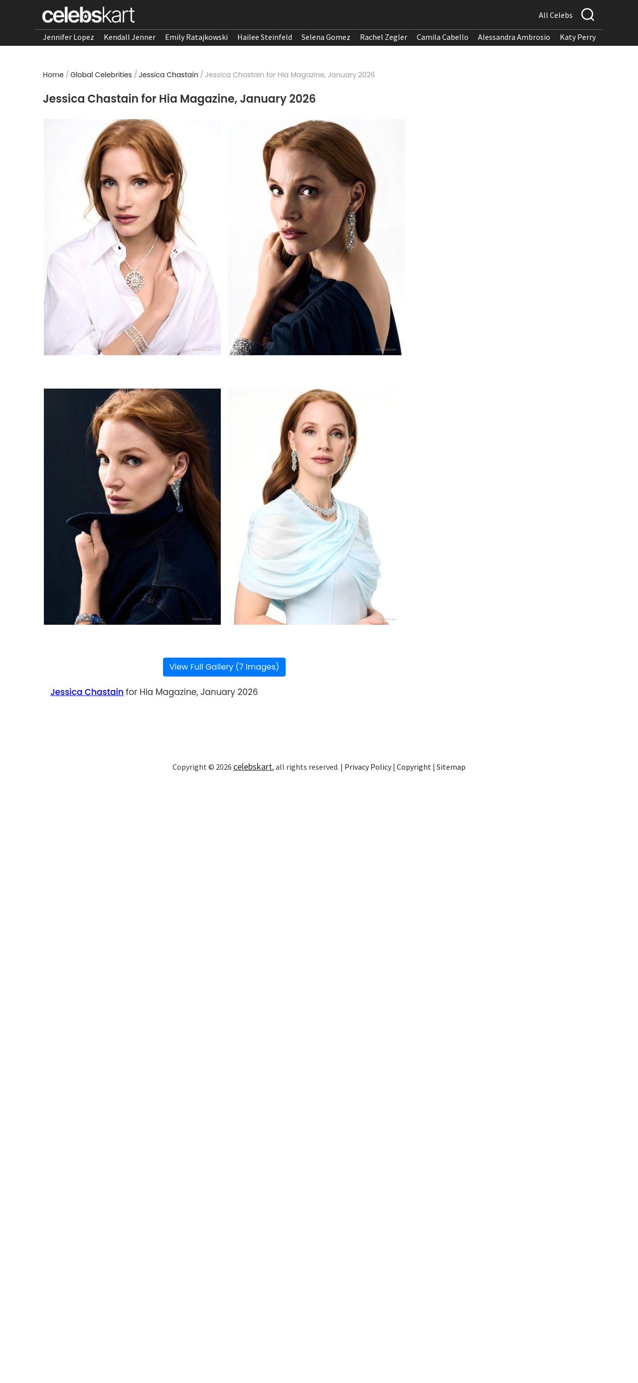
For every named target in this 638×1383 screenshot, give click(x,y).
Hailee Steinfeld (264, 37)
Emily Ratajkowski (196, 37)
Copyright (414, 767)
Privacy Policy (367, 767)
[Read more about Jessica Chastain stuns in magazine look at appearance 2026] (316, 237)
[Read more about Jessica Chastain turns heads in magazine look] (132, 507)
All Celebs (556, 15)
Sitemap (451, 767)
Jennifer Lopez (68, 37)
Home (53, 75)
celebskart (252, 766)
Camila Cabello (443, 37)
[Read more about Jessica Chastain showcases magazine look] (316, 507)
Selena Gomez (326, 37)
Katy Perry (578, 37)
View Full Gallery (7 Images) (224, 667)
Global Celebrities (101, 75)
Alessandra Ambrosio (514, 37)
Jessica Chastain (168, 75)
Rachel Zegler (383, 37)
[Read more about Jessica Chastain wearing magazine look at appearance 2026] (132, 237)
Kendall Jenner (130, 37)
